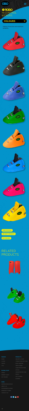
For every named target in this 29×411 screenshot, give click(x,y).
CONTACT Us (4, 392)
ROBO (2, 359)
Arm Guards (19, 365)
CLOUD (3, 361)
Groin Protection (21, 372)
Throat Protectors (22, 361)
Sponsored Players (7, 388)
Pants (17, 374)
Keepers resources (7, 384)
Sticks (17, 370)
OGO (2, 365)
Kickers (18, 378)
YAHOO (3, 363)
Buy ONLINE (4, 377)
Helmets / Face (20, 359)
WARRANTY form (6, 390)
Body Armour (19, 363)
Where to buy (5, 374)
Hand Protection (21, 367)
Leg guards (19, 376)
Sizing (3, 372)
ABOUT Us (4, 386)
